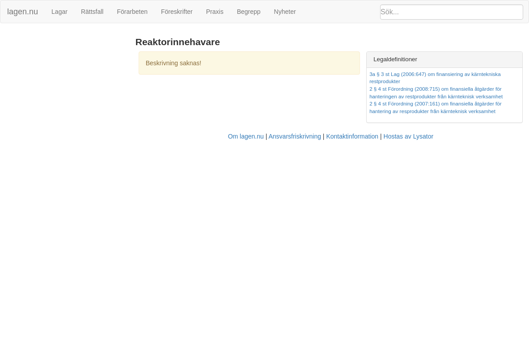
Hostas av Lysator (409, 136)
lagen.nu (22, 11)
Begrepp (249, 11)
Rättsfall (92, 11)
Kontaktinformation (352, 136)
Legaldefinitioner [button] (395, 59)
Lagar (59, 11)
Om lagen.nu (246, 136)
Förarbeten (132, 11)
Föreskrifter (177, 11)
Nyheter (285, 11)
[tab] (444, 59)
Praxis (215, 11)
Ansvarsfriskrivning (294, 136)
